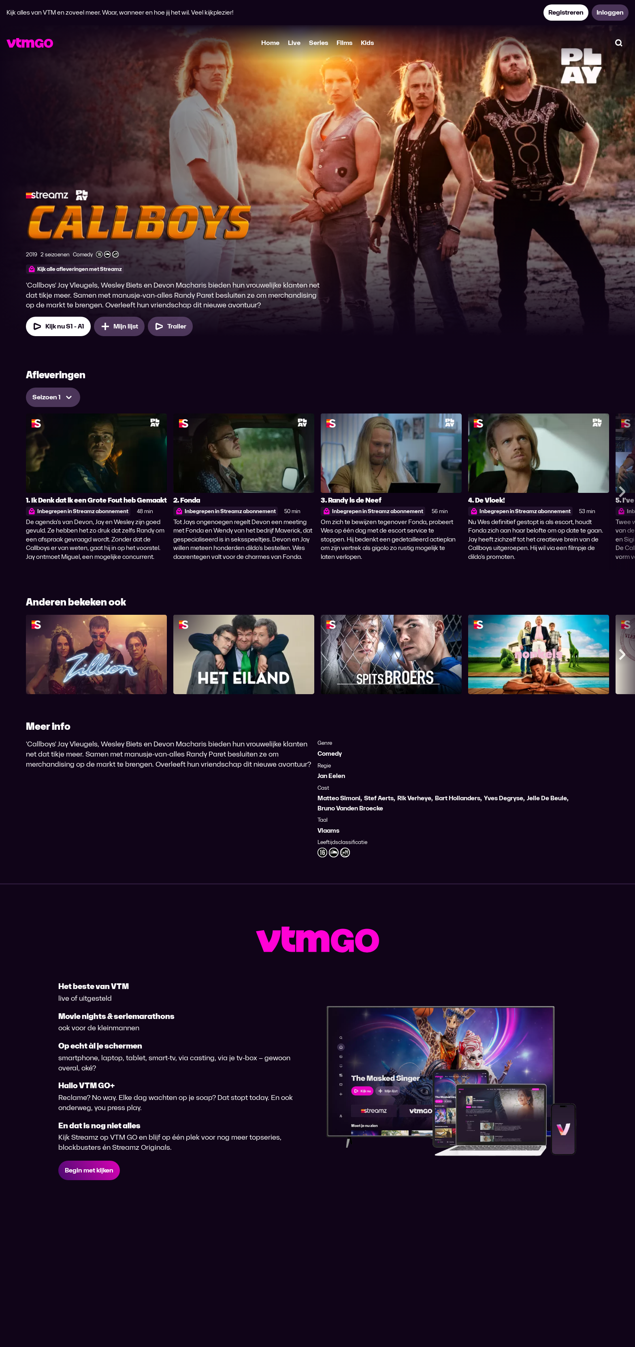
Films (344, 43)
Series (318, 43)
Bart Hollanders (457, 798)
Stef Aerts (379, 798)
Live (294, 43)
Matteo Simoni (339, 798)
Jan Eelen (331, 776)
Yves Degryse (503, 798)
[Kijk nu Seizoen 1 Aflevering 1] (58, 326)
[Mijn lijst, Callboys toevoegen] (119, 326)
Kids (367, 43)
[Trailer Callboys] (170, 326)
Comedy (330, 753)
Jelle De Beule (547, 798)
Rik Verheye (414, 798)
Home (270, 43)
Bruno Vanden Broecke (350, 808)
